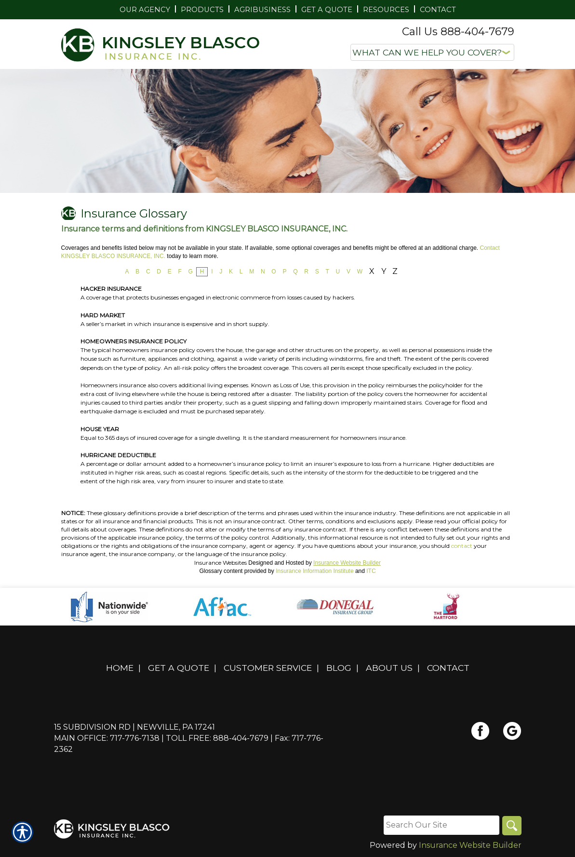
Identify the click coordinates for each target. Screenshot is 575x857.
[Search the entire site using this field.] (441, 825)
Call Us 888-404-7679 (458, 31)
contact (461, 545)
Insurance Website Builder (347, 562)
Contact (448, 668)
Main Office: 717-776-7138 (107, 738)
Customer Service (268, 668)
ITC (370, 571)
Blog (338, 668)
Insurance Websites (220, 562)
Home (120, 668)
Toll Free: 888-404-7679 (217, 738)
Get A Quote (178, 668)
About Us (389, 668)
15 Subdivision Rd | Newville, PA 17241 (134, 727)
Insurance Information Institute (314, 571)
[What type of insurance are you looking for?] (432, 52)
